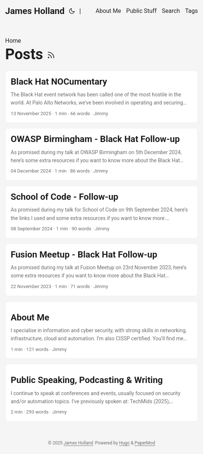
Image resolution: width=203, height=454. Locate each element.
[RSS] (51, 54)
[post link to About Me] (101, 330)
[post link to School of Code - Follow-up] (101, 212)
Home (13, 40)
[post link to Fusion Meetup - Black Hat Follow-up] (101, 270)
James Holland (34, 11)
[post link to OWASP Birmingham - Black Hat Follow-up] (101, 154)
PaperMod (144, 443)
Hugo (124, 443)
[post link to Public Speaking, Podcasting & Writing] (101, 392)
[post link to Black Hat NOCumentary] (101, 97)
